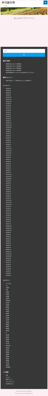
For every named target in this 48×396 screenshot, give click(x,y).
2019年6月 (8, 264)
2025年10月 (8, 101)
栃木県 (7, 337)
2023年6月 (8, 161)
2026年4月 (8, 88)
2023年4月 (8, 165)
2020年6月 (8, 238)
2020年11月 (8, 228)
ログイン (8, 377)
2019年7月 (8, 262)
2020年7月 (8, 236)
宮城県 (7, 304)
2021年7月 (8, 211)
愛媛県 (7, 326)
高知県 (7, 365)
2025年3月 (8, 116)
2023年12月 (8, 148)
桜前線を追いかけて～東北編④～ (14, 63)
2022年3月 (8, 193)
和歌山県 (8, 300)
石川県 (7, 343)
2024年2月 (8, 144)
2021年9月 (8, 206)
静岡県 (7, 360)
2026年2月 (8, 92)
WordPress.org (9, 383)
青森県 (7, 358)
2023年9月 (8, 155)
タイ (7, 285)
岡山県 (7, 317)
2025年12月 (8, 97)
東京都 (7, 335)
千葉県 (7, 298)
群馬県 (7, 352)
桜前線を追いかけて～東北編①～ (14, 70)
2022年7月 (8, 185)
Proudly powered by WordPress (24, 391)
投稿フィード (9, 379)
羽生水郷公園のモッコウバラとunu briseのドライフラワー (20, 72)
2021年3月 (8, 219)
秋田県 (7, 350)
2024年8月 (8, 131)
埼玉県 (7, 302)
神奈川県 (8, 345)
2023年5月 (8, 163)
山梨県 (7, 313)
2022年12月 (8, 174)
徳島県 (7, 324)
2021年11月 (8, 202)
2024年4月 (8, 140)
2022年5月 (8, 189)
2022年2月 (8, 195)
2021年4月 (8, 217)
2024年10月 (8, 127)
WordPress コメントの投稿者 (23, 80)
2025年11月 (8, 99)
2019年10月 (8, 256)
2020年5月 (8, 241)
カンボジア (8, 283)
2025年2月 (8, 118)
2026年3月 (8, 90)
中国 (7, 289)
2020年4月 (8, 243)
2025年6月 (8, 110)
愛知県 (7, 328)
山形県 (7, 311)
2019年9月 (8, 258)
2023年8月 (8, 157)
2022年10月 (8, 178)
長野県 (7, 356)
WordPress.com (29, 393)
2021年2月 (8, 221)
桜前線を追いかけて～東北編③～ (14, 66)
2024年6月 (8, 135)
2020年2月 (8, 247)
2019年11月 (8, 253)
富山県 (7, 309)
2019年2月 (8, 273)
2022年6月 (8, 187)
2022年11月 (8, 176)
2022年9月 (8, 180)
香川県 (7, 362)
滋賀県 (7, 339)
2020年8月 (8, 234)
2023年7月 (8, 159)
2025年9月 (8, 103)
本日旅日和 (8, 2)
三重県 (7, 287)
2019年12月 (8, 251)
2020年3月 (8, 245)
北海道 (7, 296)
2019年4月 (8, 268)
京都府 (7, 292)
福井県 (7, 347)
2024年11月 (8, 125)
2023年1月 (8, 172)
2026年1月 (8, 95)
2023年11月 (8, 150)
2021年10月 (8, 204)
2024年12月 (8, 123)
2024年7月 (8, 133)
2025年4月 (8, 114)
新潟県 (7, 330)
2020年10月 (8, 230)
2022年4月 (8, 191)
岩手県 (7, 320)
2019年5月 (8, 266)
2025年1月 (8, 120)
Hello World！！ (10, 80)
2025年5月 (8, 112)
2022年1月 (8, 198)
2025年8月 (8, 105)
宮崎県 (7, 307)
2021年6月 (8, 213)
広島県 (7, 322)
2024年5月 (8, 138)
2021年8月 (8, 208)
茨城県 (7, 354)
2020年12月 (8, 226)
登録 (7, 375)
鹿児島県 (8, 367)
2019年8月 (8, 260)
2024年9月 (8, 129)
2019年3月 (8, 271)
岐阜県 (7, 315)
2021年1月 (8, 223)
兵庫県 (7, 294)
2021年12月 (8, 200)
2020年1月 (8, 249)
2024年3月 (8, 142)
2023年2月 (8, 170)
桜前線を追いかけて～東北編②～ (14, 68)
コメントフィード (10, 381)
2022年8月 (8, 183)
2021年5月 (8, 215)
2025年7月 (8, 107)
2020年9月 (8, 232)
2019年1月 (8, 275)
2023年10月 (8, 153)
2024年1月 (8, 146)
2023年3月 (8, 168)
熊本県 (7, 341)
